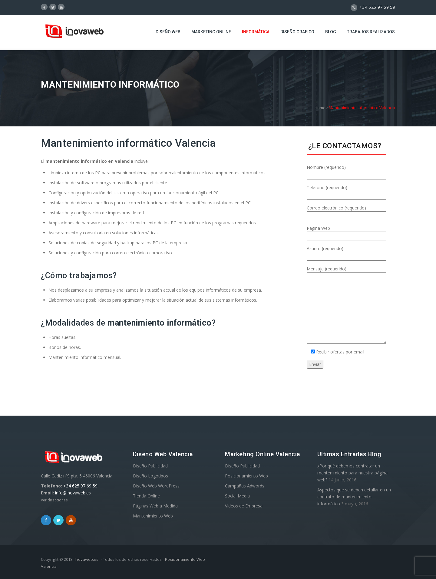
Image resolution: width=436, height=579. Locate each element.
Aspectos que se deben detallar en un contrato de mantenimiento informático (354, 497)
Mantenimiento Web (153, 516)
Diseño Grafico (297, 31)
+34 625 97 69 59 (80, 486)
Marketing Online (211, 31)
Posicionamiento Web (246, 476)
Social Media (237, 496)
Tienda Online (146, 496)
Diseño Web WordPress (156, 486)
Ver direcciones (54, 500)
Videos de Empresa (244, 506)
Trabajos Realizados (371, 31)
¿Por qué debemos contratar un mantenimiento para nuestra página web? (352, 473)
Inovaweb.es (86, 559)
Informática (255, 31)
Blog (330, 31)
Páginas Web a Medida (155, 506)
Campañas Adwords (244, 486)
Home (320, 107)
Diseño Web (168, 31)
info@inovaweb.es (73, 493)
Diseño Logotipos (150, 476)
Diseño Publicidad (150, 466)
